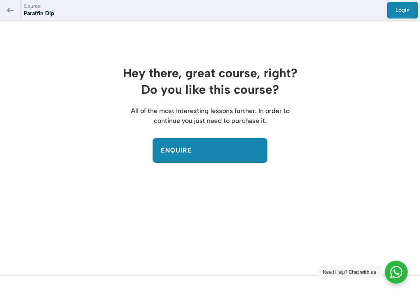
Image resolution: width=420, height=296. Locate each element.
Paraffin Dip (39, 13)
